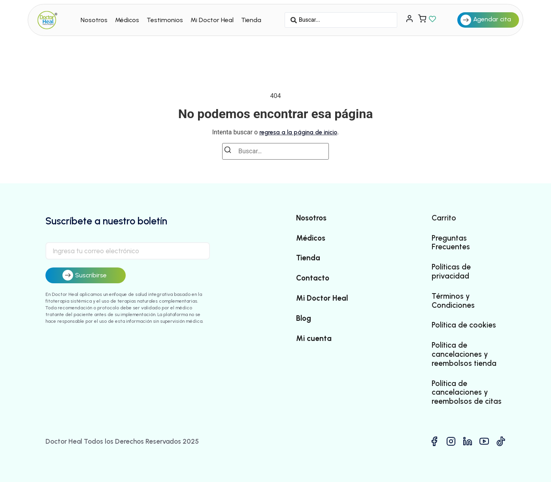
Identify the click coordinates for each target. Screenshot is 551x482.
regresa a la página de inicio (298, 132)
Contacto (312, 278)
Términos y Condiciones (453, 301)
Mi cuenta (314, 338)
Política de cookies (464, 325)
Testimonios (165, 20)
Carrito (444, 218)
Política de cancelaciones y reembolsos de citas (467, 392)
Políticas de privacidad (451, 272)
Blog (303, 318)
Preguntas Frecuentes (451, 243)
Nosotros (94, 20)
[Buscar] (230, 151)
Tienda (251, 20)
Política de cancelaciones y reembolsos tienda (464, 354)
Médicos (127, 20)
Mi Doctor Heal (212, 20)
